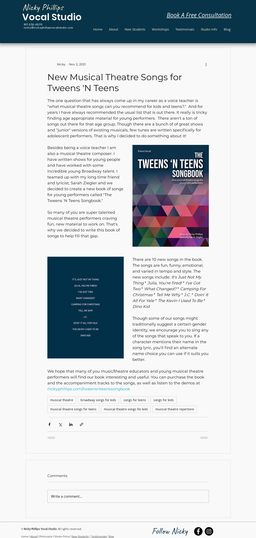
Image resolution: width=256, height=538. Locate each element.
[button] (209, 29)
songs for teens (135, 400)
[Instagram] (209, 531)
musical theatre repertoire (174, 409)
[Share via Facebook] (49, 424)
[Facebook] (198, 531)
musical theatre (61, 400)
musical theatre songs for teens (73, 409)
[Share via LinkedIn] (71, 424)
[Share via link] (81, 424)
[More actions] (206, 64)
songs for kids (163, 400)
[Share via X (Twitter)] (60, 424)
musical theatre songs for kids (126, 409)
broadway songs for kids (98, 400)
